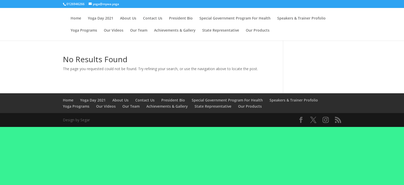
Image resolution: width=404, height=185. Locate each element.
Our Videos (113, 31)
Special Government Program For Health (235, 18)
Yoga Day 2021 (100, 18)
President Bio (181, 18)
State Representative (220, 31)
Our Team (138, 31)
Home (76, 18)
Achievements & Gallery (175, 31)
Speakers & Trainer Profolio (301, 18)
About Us (128, 18)
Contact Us (152, 18)
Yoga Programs (84, 31)
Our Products (258, 31)
